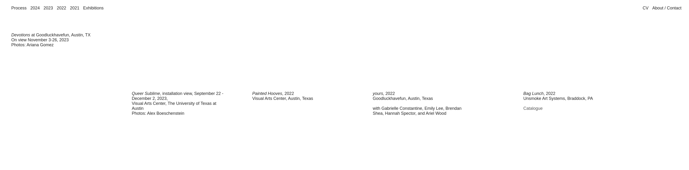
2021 (74, 8)
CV (646, 8)
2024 (35, 8)
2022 (61, 8)
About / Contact (666, 8)
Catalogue (533, 108)
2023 (48, 8)
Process (19, 8)
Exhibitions (93, 8)
